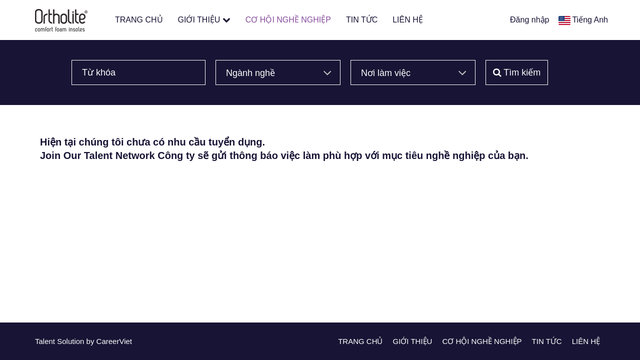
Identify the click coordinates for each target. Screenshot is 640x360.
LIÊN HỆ (407, 20)
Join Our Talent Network (97, 155)
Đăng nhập (529, 20)
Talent (46, 341)
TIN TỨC (362, 20)
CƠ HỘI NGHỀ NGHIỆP (288, 20)
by (91, 341)
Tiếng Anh (590, 20)
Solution (71, 341)
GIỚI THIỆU (204, 20)
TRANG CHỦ (139, 20)
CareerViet (114, 341)
